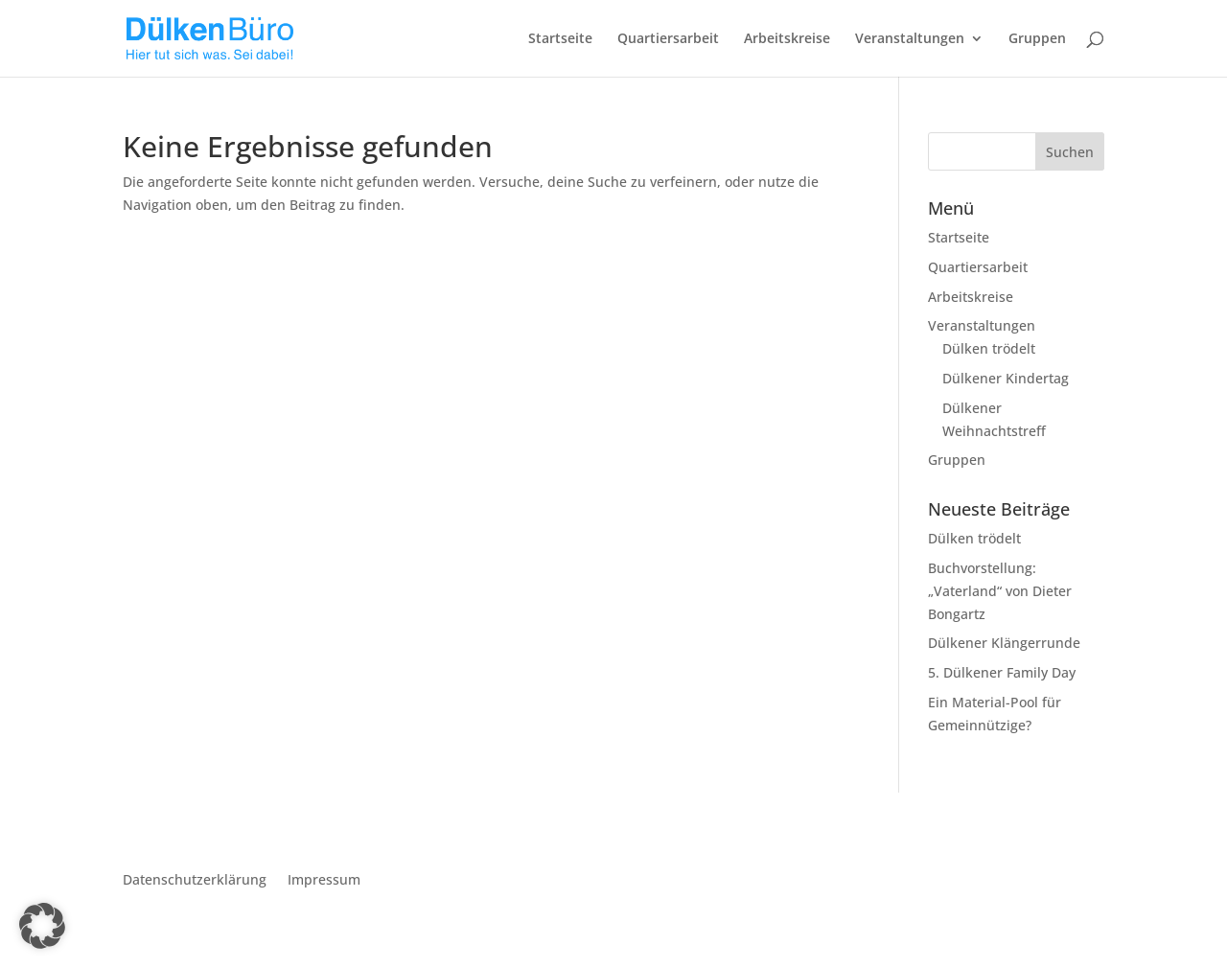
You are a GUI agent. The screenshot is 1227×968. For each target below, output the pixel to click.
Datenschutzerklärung (194, 880)
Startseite (560, 39)
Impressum (324, 880)
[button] (42, 926)
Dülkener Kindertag (1005, 378)
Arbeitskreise (787, 39)
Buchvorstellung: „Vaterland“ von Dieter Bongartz (1000, 591)
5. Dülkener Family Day (1002, 672)
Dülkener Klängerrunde (1004, 643)
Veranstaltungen (909, 39)
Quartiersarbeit (668, 39)
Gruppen (1037, 39)
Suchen (1070, 152)
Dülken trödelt (988, 348)
